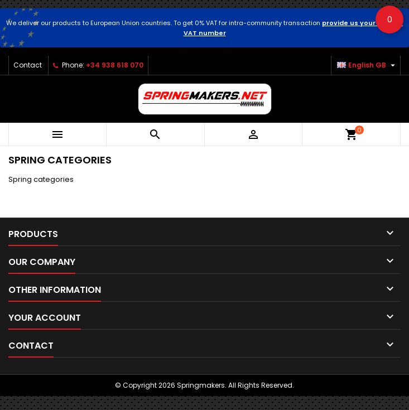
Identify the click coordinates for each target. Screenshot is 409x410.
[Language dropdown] (367, 65)
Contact (27, 65)
